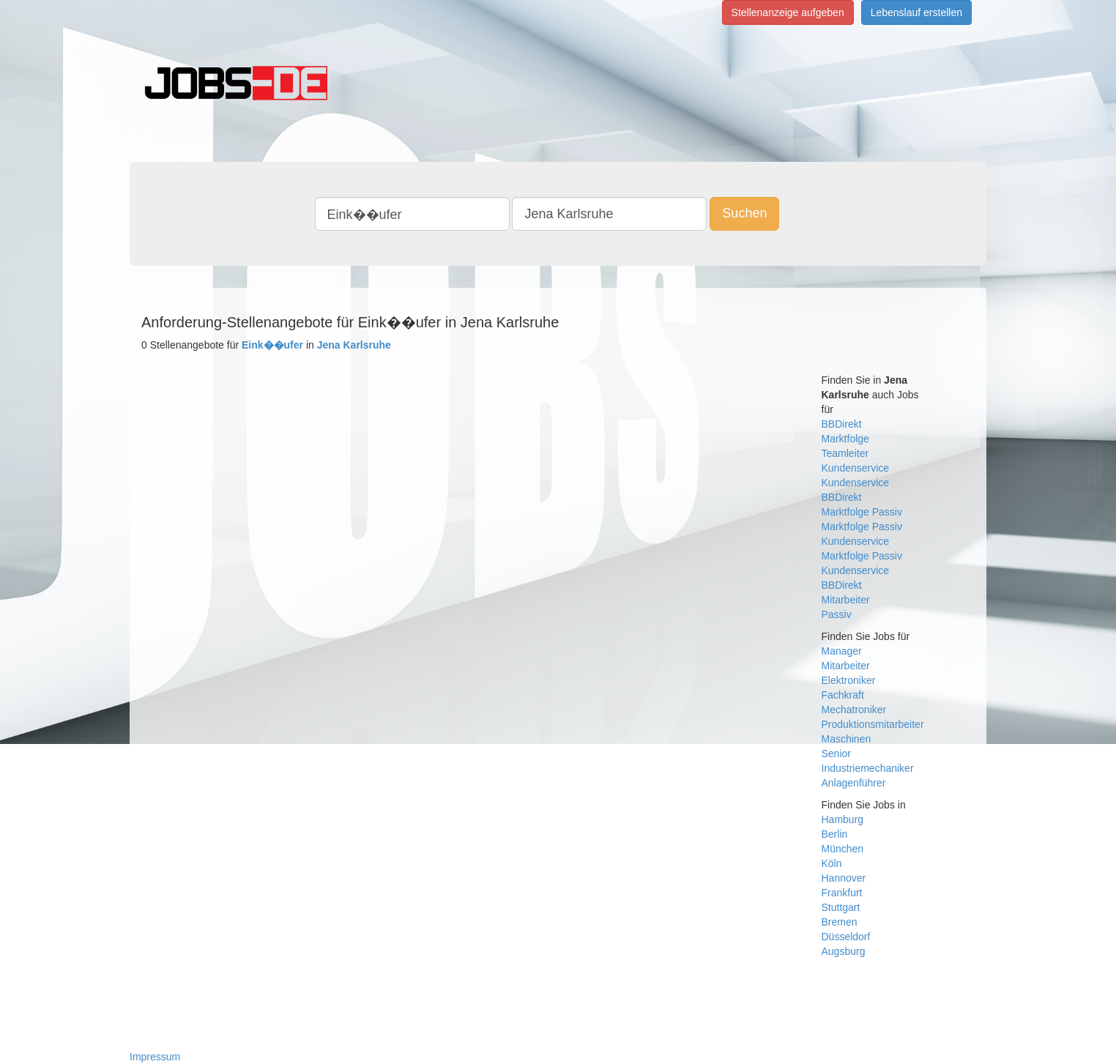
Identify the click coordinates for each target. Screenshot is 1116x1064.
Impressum (155, 1057)
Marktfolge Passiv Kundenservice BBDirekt (862, 570)
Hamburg (843, 819)
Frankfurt (842, 893)
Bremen (840, 922)
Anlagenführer (854, 783)
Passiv (837, 614)
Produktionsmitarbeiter (873, 724)
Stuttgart (841, 907)
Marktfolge (845, 438)
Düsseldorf (846, 936)
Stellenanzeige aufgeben (788, 12)
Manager (842, 651)
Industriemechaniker (868, 768)
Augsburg (844, 951)
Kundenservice (856, 468)
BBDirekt (842, 424)
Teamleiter (845, 453)
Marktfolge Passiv (862, 512)
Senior (836, 753)
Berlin (835, 834)
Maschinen (846, 739)
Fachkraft (843, 695)
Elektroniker (849, 680)
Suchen (744, 213)
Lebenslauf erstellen (916, 12)
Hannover (844, 878)
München (843, 849)
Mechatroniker (854, 709)
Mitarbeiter (846, 600)
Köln (832, 863)
